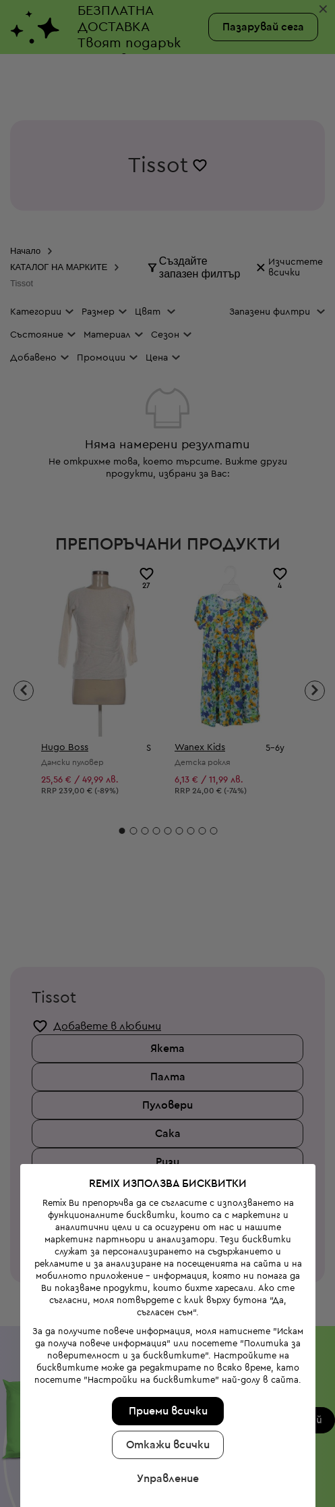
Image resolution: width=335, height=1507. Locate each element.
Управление (166, 1397)
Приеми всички (166, 1329)
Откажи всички (166, 1363)
